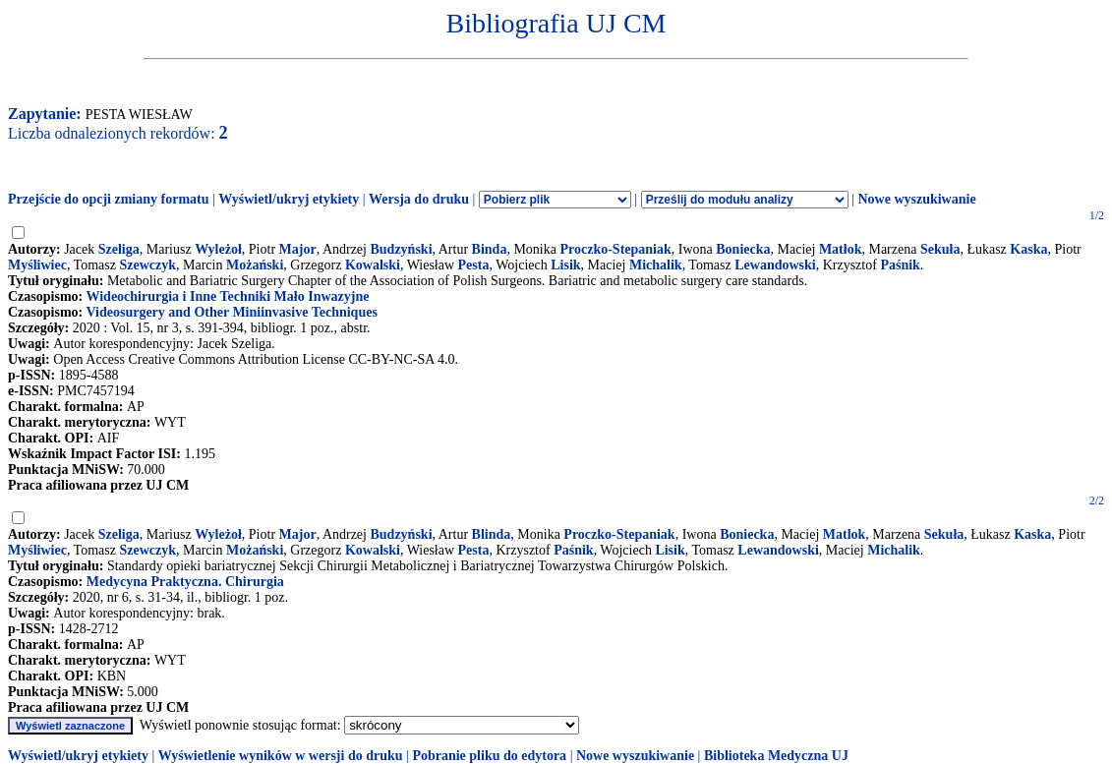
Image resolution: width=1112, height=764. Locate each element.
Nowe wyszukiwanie (916, 199)
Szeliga (119, 249)
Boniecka (743, 249)
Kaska (1028, 249)
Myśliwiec (37, 265)
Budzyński (401, 249)
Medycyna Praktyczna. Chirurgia (185, 581)
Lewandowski (774, 265)
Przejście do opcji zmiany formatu (108, 199)
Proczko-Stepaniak (615, 249)
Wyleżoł (218, 249)
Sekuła (940, 249)
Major (298, 249)
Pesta (474, 265)
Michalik (655, 265)
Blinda (491, 534)
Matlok (844, 534)
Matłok (840, 249)
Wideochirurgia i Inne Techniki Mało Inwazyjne (227, 296)
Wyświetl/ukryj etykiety (288, 199)
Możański (254, 265)
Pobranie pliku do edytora (489, 755)
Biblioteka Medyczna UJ (776, 755)
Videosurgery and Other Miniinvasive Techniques (231, 312)
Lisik (565, 265)
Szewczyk (147, 265)
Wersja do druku (419, 199)
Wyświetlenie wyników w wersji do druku (280, 755)
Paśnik (899, 265)
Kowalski (372, 265)
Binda (489, 249)
